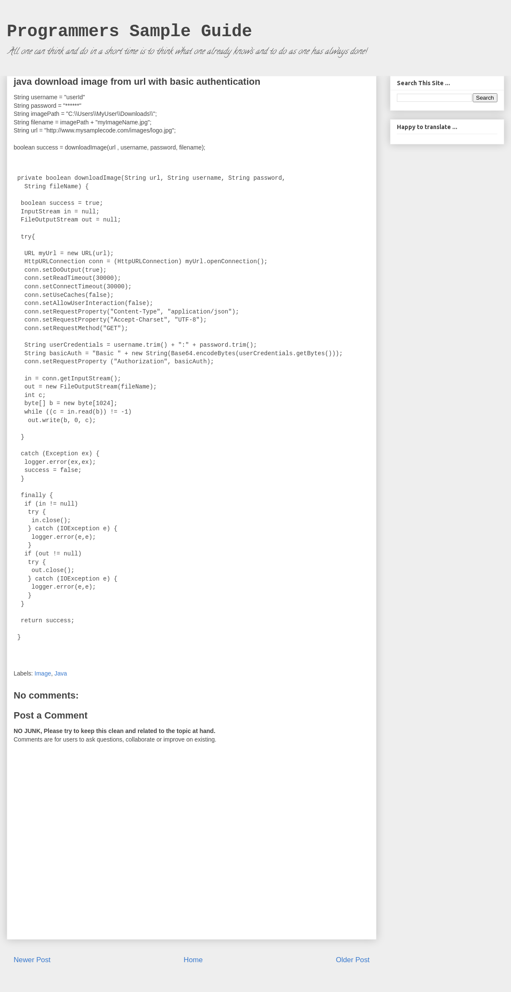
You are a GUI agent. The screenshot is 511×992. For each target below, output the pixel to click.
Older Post (353, 960)
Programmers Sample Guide (129, 31)
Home (193, 960)
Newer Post (32, 960)
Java (61, 673)
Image (42, 673)
